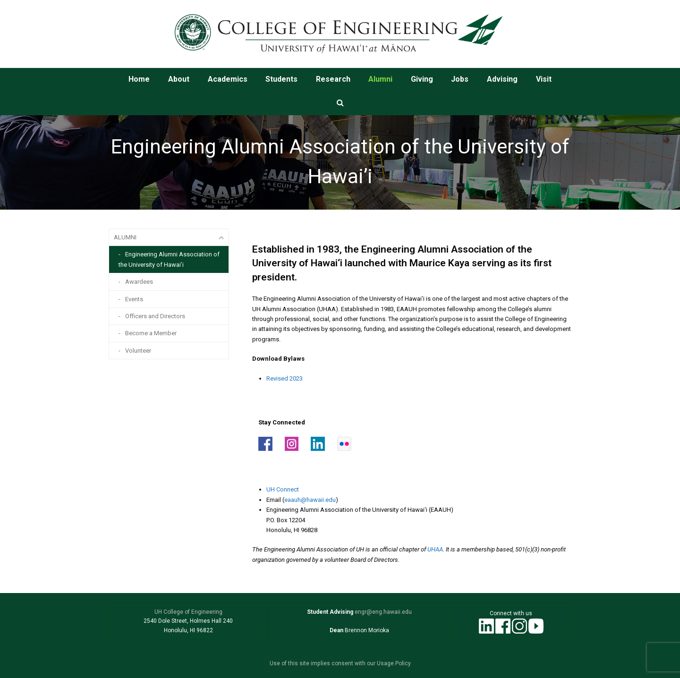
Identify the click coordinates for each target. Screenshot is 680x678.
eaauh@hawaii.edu (310, 499)
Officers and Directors (155, 316)
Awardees (139, 281)
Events (134, 299)
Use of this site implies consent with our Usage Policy (340, 663)
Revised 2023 (284, 378)
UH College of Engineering (188, 612)
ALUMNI (125, 237)
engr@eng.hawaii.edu (382, 612)
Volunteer (138, 350)
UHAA (435, 549)
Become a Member (151, 333)
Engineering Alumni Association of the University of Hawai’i (169, 259)
